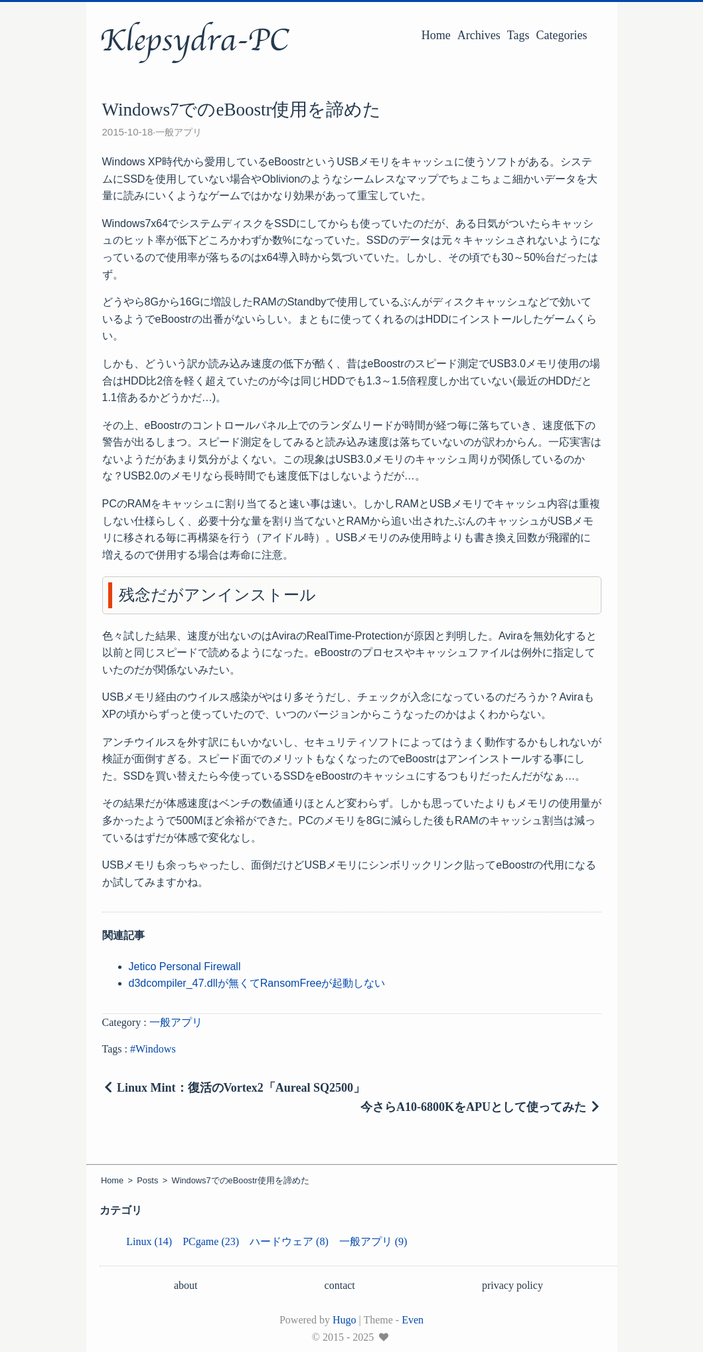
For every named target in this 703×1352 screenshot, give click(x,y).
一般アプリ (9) (373, 1241)
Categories (561, 35)
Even (413, 1319)
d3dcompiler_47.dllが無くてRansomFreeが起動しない (257, 983)
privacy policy (512, 1285)
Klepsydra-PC (194, 40)
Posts (147, 1180)
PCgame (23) (211, 1241)
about (186, 1285)
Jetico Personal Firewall (185, 966)
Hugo (344, 1319)
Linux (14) (149, 1241)
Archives (479, 35)
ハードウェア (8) (289, 1241)
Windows (155, 1049)
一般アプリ (178, 132)
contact (340, 1285)
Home (436, 35)
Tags (518, 35)
